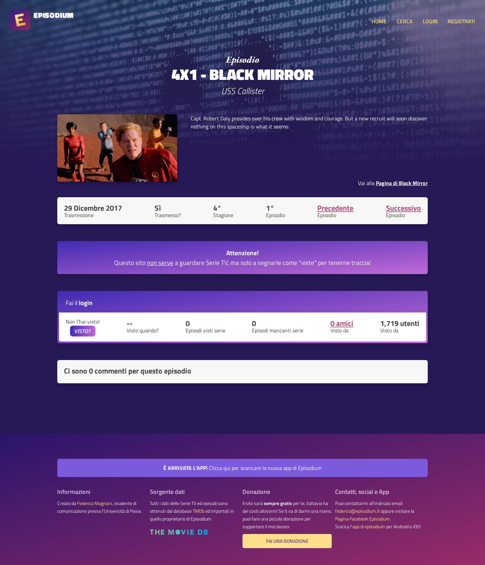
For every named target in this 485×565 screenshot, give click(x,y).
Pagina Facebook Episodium (362, 519)
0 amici (341, 323)
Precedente (335, 208)
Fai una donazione (287, 541)
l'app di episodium (367, 526)
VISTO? (82, 331)
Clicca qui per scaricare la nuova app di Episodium (242, 468)
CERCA (405, 21)
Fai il (79, 302)
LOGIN (430, 21)
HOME (379, 21)
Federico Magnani (94, 503)
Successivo (403, 208)
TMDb (198, 511)
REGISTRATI (461, 21)
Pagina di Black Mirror (402, 183)
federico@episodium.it (357, 511)
